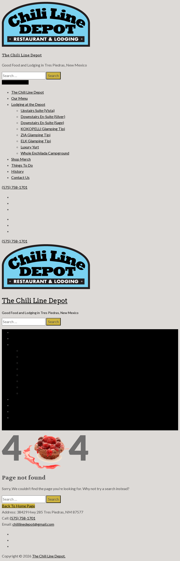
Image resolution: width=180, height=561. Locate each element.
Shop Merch (21, 159)
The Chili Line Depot (22, 55)
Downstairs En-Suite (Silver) (43, 116)
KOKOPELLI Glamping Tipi (43, 128)
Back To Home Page (18, 506)
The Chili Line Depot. (48, 556)
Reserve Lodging (15, 82)
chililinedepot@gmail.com (33, 524)
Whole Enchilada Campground (45, 153)
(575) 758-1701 (14, 187)
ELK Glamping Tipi (36, 141)
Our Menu (19, 98)
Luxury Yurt (30, 147)
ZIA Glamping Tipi (35, 135)
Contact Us (20, 177)
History (17, 171)
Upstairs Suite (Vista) (38, 110)
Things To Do (22, 165)
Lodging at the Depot (28, 104)
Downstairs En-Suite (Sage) (42, 122)
